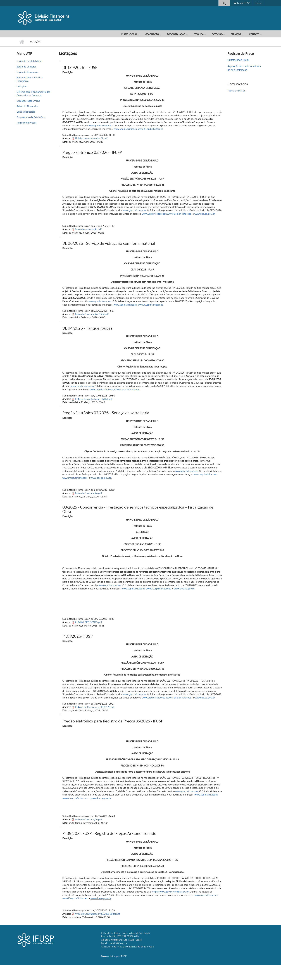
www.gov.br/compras (100, 125)
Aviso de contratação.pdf (88, 229)
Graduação (152, 34)
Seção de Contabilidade (29, 61)
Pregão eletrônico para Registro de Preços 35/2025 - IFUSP (112, 721)
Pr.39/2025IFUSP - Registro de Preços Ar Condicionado (109, 833)
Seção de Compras (26, 66)
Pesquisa (199, 34)
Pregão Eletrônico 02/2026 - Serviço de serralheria (105, 413)
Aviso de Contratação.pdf (88, 493)
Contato (254, 34)
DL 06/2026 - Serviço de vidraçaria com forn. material (108, 243)
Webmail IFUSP (242, 3)
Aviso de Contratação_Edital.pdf (92, 314)
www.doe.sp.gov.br (204, 213)
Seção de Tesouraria (27, 72)
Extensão (217, 34)
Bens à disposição (26, 111)
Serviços (236, 34)
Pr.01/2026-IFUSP (77, 636)
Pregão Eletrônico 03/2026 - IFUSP (92, 152)
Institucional (129, 34)
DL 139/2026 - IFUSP (79, 67)
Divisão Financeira (52, 16)
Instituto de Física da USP (48, 19)
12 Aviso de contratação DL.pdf (91, 138)
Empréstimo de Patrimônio (31, 117)
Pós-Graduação (176, 34)
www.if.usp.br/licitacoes (150, 128)
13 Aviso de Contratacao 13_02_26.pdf (95, 707)
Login (258, 3)
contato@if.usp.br (117, 943)
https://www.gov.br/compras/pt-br (170, 891)
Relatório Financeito (27, 106)
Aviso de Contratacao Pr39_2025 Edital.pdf (97, 913)
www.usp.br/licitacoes (125, 128)
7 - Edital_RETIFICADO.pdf (88, 622)
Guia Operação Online (28, 100)
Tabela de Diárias (236, 90)
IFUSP (123, 956)
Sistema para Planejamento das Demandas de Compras (33, 93)
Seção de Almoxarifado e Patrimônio (30, 79)
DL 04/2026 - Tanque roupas (87, 328)
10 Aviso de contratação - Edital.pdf (93, 399)
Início (22, 41)
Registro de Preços (27, 122)
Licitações (22, 86)
